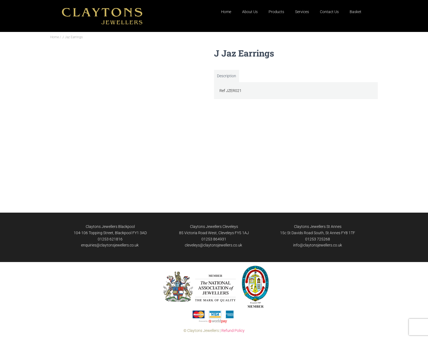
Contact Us (329, 12)
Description (226, 76)
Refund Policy (233, 330)
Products (276, 12)
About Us (250, 12)
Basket (355, 12)
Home (226, 12)
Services (302, 12)
